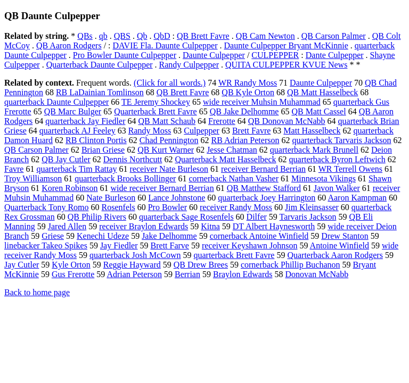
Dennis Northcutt (132, 159)
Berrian (187, 274)
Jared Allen (67, 226)
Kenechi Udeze (103, 235)
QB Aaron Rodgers (69, 45)
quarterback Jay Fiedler (85, 121)
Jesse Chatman (232, 149)
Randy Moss (149, 130)
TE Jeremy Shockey (155, 101)
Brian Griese (103, 149)
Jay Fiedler (119, 245)
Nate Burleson (110, 197)
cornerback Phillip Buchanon (290, 264)
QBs (84, 35)
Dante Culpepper (335, 55)
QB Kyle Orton (248, 92)
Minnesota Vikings (323, 178)
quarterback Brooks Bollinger (125, 178)
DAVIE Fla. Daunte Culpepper (165, 45)
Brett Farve (170, 245)
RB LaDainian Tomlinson (100, 92)
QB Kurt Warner (165, 149)
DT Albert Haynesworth (274, 226)
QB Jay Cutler (66, 159)
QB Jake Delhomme (244, 111)
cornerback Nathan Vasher (234, 178)
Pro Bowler (167, 207)
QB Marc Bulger (73, 111)
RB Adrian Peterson (245, 140)
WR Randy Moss (247, 82)
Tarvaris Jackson (308, 216)
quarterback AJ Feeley (77, 130)
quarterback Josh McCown (135, 255)
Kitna (210, 226)
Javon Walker (337, 188)
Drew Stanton (344, 235)
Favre (13, 168)
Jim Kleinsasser (312, 207)
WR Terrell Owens (350, 168)
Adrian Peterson (134, 274)
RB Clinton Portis (96, 140)
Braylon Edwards (243, 274)
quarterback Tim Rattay (76, 168)
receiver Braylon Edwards (143, 226)
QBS (122, 35)
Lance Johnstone (176, 197)
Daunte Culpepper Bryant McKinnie (286, 45)
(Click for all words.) (170, 82)
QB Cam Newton (265, 35)
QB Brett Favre (203, 35)
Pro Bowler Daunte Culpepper (124, 55)
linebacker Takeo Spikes (45, 245)
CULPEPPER (275, 55)
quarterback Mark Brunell (314, 149)
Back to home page (37, 292)
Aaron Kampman (357, 197)
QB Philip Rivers (97, 216)
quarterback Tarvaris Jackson (341, 140)
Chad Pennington (169, 140)
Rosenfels (118, 207)
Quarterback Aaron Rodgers (335, 255)
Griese (53, 235)
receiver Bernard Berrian (263, 168)
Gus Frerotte (73, 274)
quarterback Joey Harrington (266, 197)
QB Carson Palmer (333, 35)
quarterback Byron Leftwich (337, 159)
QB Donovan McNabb (286, 121)
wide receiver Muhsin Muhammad (262, 101)
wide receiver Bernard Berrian (162, 188)
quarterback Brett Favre (233, 255)
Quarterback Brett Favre (155, 111)
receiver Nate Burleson (169, 168)
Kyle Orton (71, 264)
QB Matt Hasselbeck (322, 92)
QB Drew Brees (201, 264)
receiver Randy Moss (236, 207)
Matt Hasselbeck (311, 130)
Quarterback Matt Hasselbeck (225, 159)
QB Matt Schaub (166, 121)
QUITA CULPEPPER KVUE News (286, 64)
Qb (142, 35)
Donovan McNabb (316, 274)
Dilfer (257, 216)
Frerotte (221, 121)
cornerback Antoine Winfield (259, 235)
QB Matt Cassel (318, 111)
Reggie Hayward (132, 264)
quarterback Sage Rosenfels (186, 216)
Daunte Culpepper (214, 55)
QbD (161, 35)
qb (103, 35)
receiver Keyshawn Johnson (250, 245)
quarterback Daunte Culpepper (56, 101)
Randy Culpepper (189, 64)
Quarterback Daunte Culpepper (99, 64)
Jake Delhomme (169, 235)
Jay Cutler (21, 264)
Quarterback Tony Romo (46, 207)
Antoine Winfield (339, 245)
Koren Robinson (69, 188)
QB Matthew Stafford (264, 188)
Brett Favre (251, 130)
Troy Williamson (33, 178)
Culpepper (201, 130)
